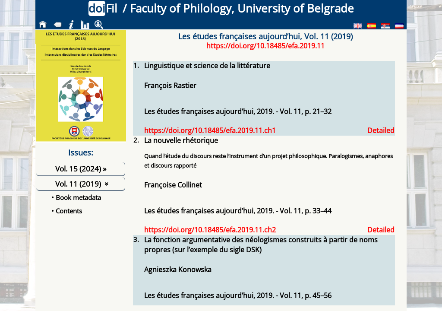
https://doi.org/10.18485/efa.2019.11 (265, 46)
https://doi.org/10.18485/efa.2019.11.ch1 (210, 130)
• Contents (66, 210)
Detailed (381, 130)
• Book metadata (76, 197)
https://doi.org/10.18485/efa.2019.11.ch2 (210, 230)
